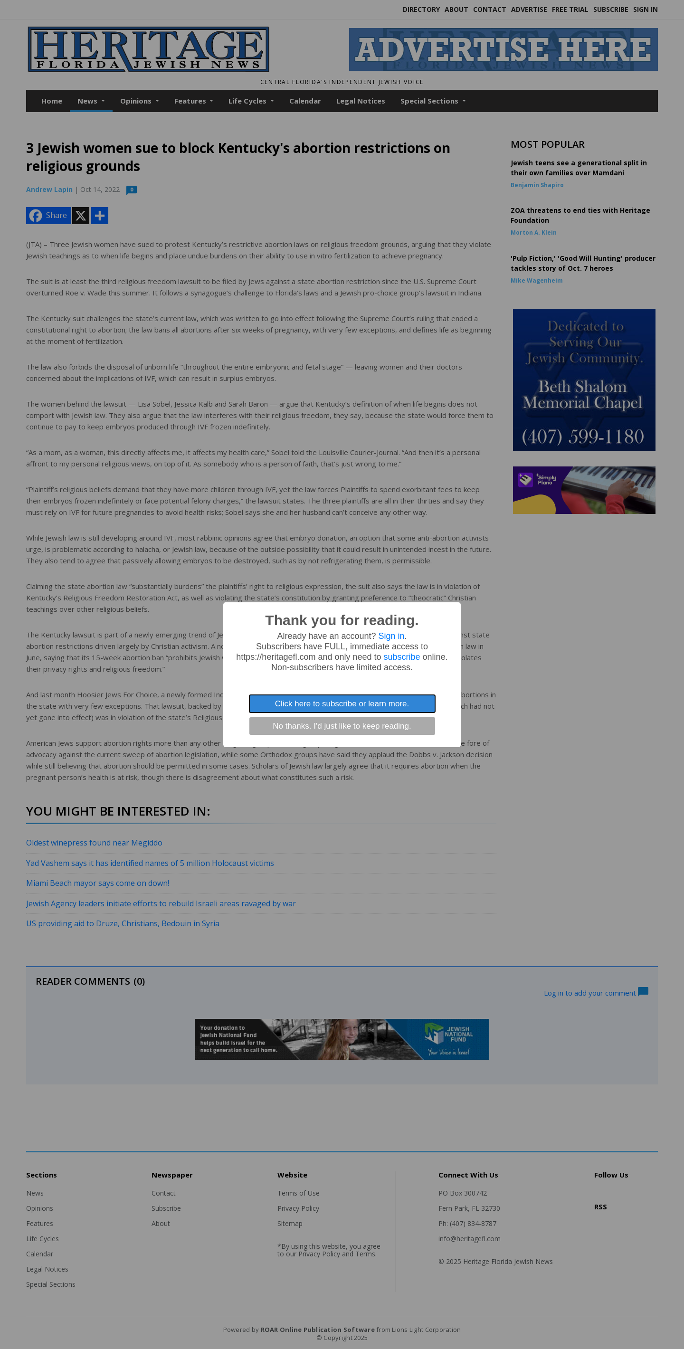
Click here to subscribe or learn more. (342, 703)
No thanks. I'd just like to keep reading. (342, 726)
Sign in (392, 636)
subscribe (402, 657)
